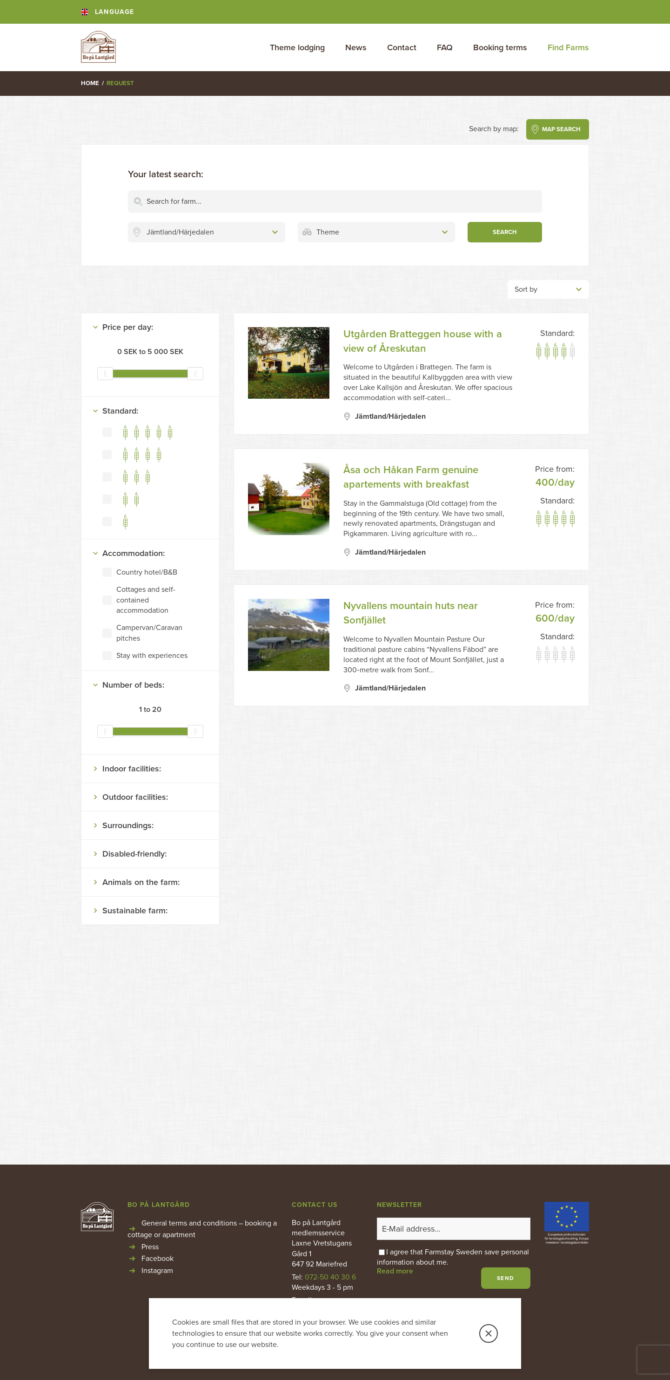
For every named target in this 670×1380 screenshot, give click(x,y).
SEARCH (505, 232)
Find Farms (568, 47)
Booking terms (500, 47)
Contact (401, 47)
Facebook (157, 1258)
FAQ (445, 47)
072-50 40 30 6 (330, 1277)
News (356, 47)
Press (150, 1247)
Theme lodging (297, 47)
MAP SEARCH (561, 129)
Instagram (157, 1270)
